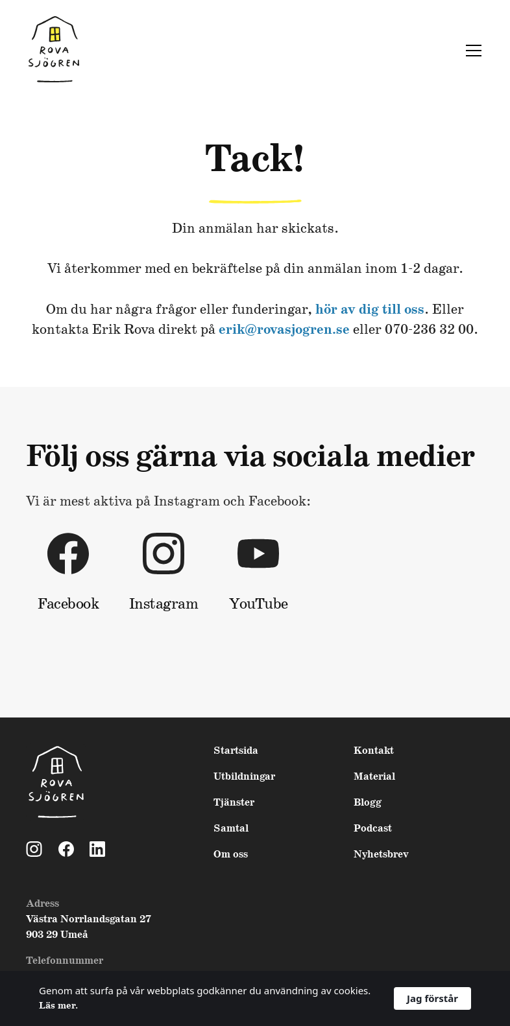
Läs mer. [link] (58, 1005)
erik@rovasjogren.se (284, 330)
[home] (54, 50)
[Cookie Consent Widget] (255, 998)
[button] (471, 50)
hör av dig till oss (369, 310)
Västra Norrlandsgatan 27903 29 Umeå (88, 927)
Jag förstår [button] (432, 998)
